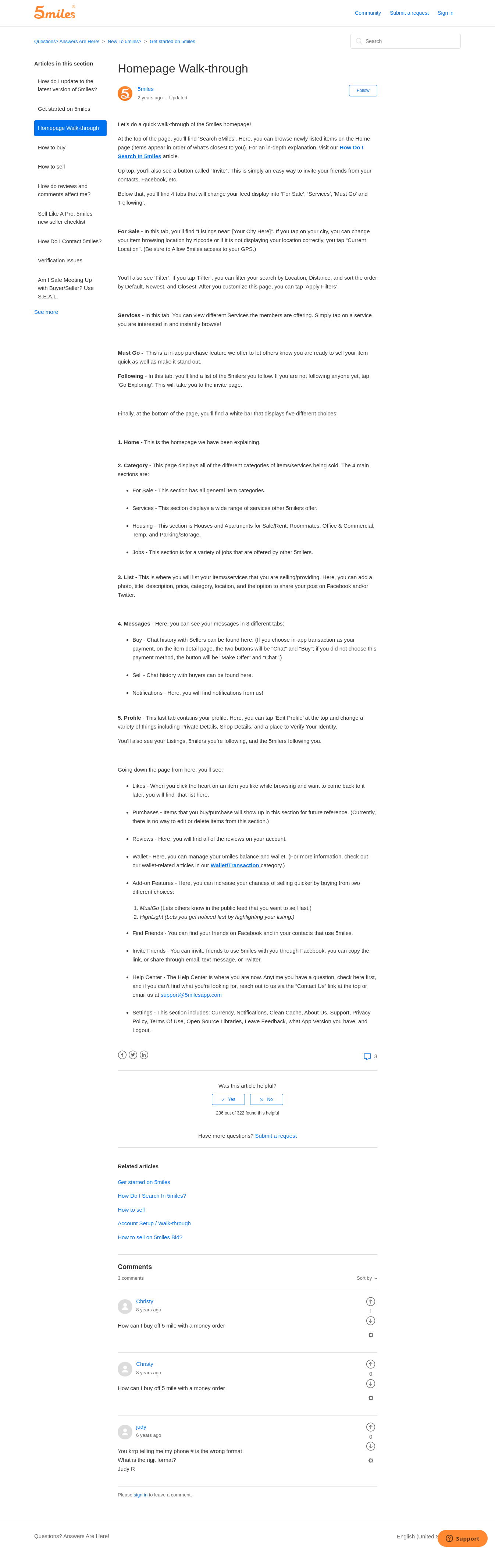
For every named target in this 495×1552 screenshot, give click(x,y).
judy (141, 1427)
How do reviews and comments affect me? (64, 190)
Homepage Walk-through (68, 128)
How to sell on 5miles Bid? (150, 1237)
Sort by (364, 1278)
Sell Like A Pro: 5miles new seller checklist (65, 217)
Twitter (133, 1055)
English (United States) (426, 1536)
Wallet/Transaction (235, 865)
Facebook (122, 1055)
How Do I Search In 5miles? (152, 1196)
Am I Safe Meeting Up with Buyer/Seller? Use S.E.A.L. (66, 288)
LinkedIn (144, 1055)
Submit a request (409, 13)
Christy (144, 1301)
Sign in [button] (445, 13)
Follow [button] (363, 90)
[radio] (228, 1099)
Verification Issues (60, 260)
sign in (141, 1495)
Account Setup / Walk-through (154, 1223)
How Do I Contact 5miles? (70, 241)
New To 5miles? (125, 41)
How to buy (51, 147)
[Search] (405, 41)
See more (46, 312)
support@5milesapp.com (191, 995)
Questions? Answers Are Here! (66, 41)
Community (368, 13)
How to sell (51, 166)
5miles (145, 89)
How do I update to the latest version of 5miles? (67, 85)
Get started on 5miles (172, 41)
